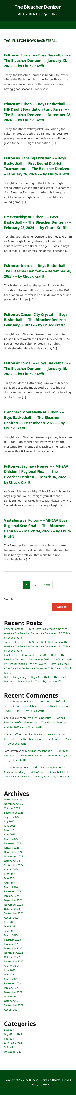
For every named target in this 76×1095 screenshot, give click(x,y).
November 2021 (13, 996)
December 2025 (13, 799)
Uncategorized (12, 1051)
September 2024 (13, 865)
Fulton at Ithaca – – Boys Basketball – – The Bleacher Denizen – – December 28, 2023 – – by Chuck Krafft (37, 271)
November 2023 (13, 904)
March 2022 (11, 979)
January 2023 (11, 944)
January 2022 (11, 988)
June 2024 (9, 874)
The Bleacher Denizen (38, 6)
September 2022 (13, 961)
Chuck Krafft (11, 734)
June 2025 (9, 825)
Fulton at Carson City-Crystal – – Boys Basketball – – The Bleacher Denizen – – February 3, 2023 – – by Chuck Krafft (37, 319)
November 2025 (13, 804)
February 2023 (12, 939)
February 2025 (12, 843)
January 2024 (11, 896)
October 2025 (12, 808)
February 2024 (12, 891)
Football (9, 1038)
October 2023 (12, 909)
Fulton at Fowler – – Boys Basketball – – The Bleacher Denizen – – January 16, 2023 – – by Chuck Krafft (37, 368)
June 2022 (9, 970)
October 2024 (12, 861)
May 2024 (9, 878)
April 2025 (9, 834)
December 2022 (13, 948)
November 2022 (13, 952)
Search (8, 599)
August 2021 (11, 1009)
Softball (8, 1047)
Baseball (9, 1029)
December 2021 (13, 992)
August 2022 (11, 966)
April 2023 (9, 931)
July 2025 (9, 821)
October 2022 (12, 957)
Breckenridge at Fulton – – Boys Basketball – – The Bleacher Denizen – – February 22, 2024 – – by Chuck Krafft (37, 222)
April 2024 (9, 883)
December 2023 (13, 900)
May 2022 (9, 974)
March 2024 (11, 887)
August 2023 (11, 917)
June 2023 (9, 922)
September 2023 (13, 913)
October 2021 (12, 1001)
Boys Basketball (13, 1034)
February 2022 (12, 983)
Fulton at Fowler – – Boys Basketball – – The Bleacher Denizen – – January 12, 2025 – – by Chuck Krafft (37, 60)
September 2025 (13, 812)
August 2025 (11, 817)
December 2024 (13, 852)
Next (46, 585)
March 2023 (11, 935)
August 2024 (11, 869)
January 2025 (11, 847)
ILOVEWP (44, 1084)
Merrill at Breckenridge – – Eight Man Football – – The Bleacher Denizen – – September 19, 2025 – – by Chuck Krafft (37, 739)
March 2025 (11, 839)
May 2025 (9, 830)
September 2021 (13, 1005)
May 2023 (9, 926)
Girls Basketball (13, 1043)
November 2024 (13, 856)
